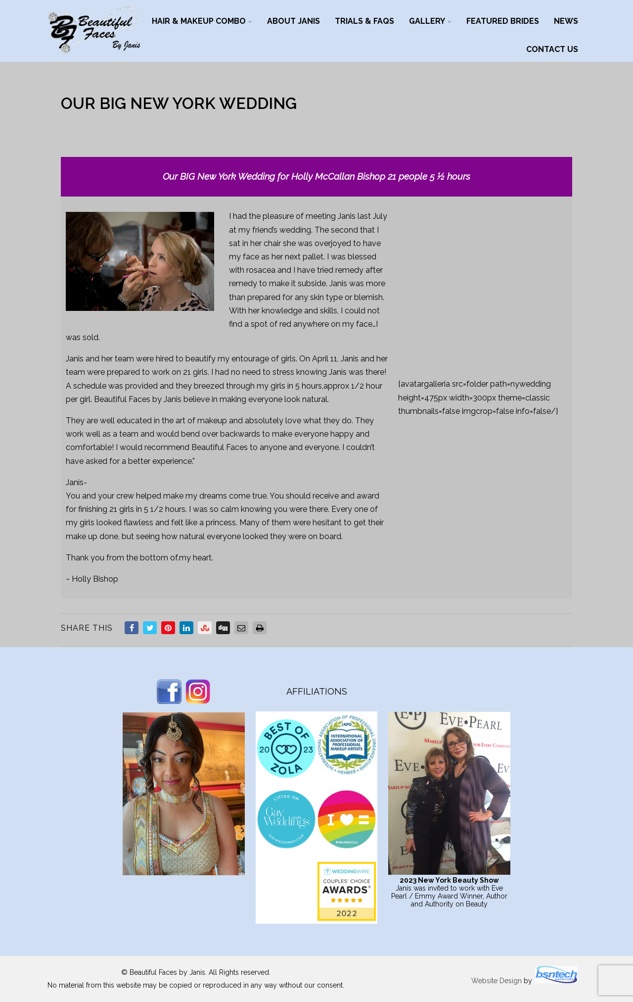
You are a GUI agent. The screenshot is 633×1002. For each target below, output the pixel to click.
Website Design (496, 981)
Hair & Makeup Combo (202, 21)
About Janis (293, 21)
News (566, 21)
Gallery (430, 21)
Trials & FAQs (364, 21)
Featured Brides (502, 21)
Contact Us (552, 49)
